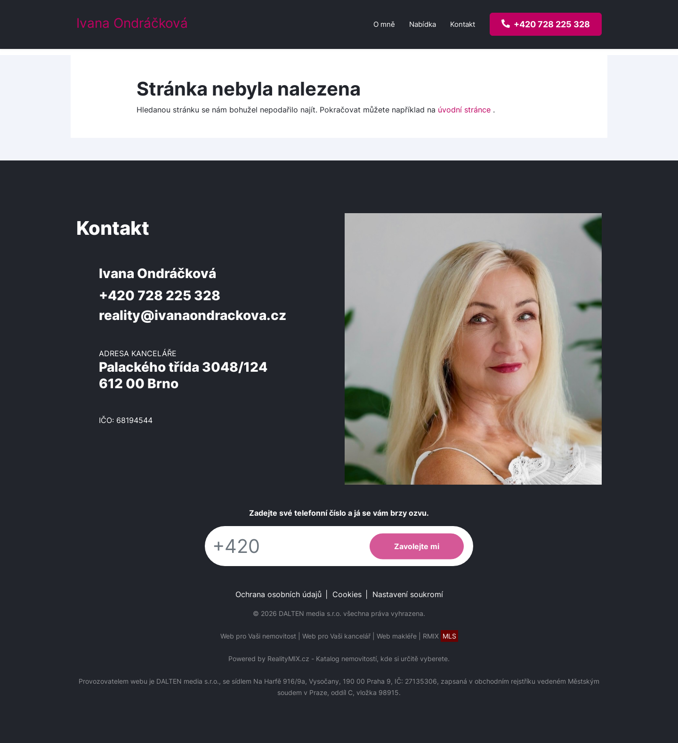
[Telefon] (282, 546)
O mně (384, 24)
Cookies (347, 594)
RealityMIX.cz (288, 659)
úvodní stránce (464, 109)
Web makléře (397, 636)
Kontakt (462, 24)
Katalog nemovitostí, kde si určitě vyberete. (383, 659)
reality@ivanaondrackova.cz (192, 315)
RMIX (440, 636)
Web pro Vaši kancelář (336, 636)
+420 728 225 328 (159, 296)
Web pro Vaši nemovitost (258, 636)
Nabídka (422, 24)
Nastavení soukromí (407, 594)
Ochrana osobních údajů (278, 594)
